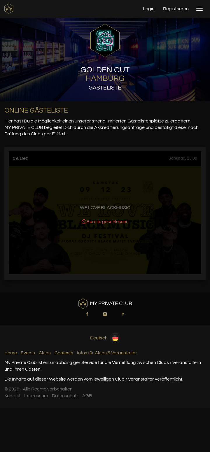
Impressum (36, 395)
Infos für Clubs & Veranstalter (107, 353)
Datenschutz (65, 395)
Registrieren (176, 8)
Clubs (45, 353)
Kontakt (12, 395)
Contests (64, 353)
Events (28, 353)
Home (10, 353)
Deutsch (105, 338)
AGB (87, 395)
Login (149, 8)
